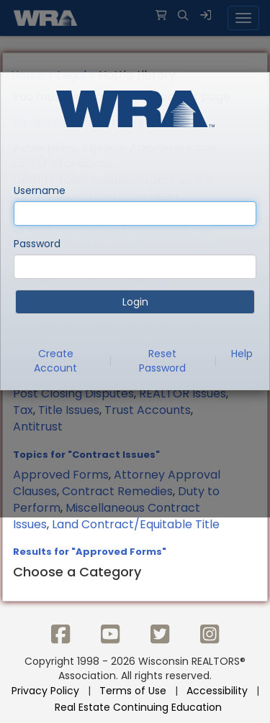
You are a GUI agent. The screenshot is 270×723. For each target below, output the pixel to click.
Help (242, 353)
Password (37, 243)
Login (135, 302)
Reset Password (162, 360)
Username (40, 190)
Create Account (55, 360)
